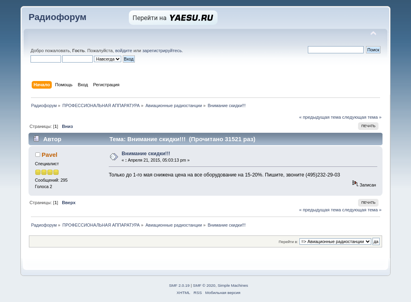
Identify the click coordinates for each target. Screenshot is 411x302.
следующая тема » (362, 117)
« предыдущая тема (320, 117)
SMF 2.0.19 (179, 285)
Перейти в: (288, 241)
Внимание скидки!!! (146, 153)
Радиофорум (57, 17)
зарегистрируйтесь (162, 50)
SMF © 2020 (204, 285)
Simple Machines (233, 285)
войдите (123, 50)
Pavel (49, 154)
